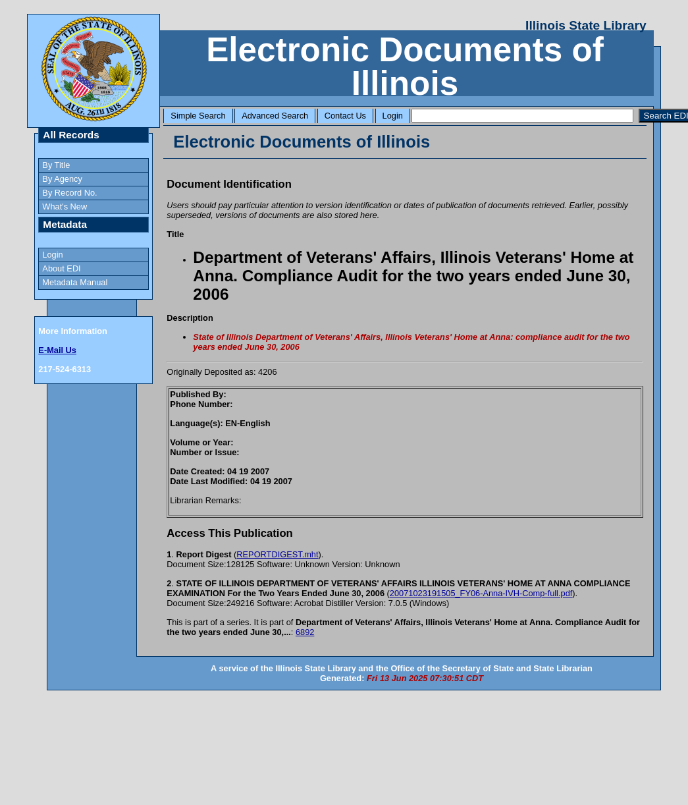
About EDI (61, 268)
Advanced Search (275, 116)
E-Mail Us (57, 350)
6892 (305, 632)
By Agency (62, 179)
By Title (56, 165)
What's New (64, 206)
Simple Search (198, 116)
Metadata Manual (74, 282)
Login (393, 116)
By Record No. (69, 193)
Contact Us (345, 116)
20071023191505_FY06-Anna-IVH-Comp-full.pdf (481, 593)
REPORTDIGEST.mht (277, 554)
